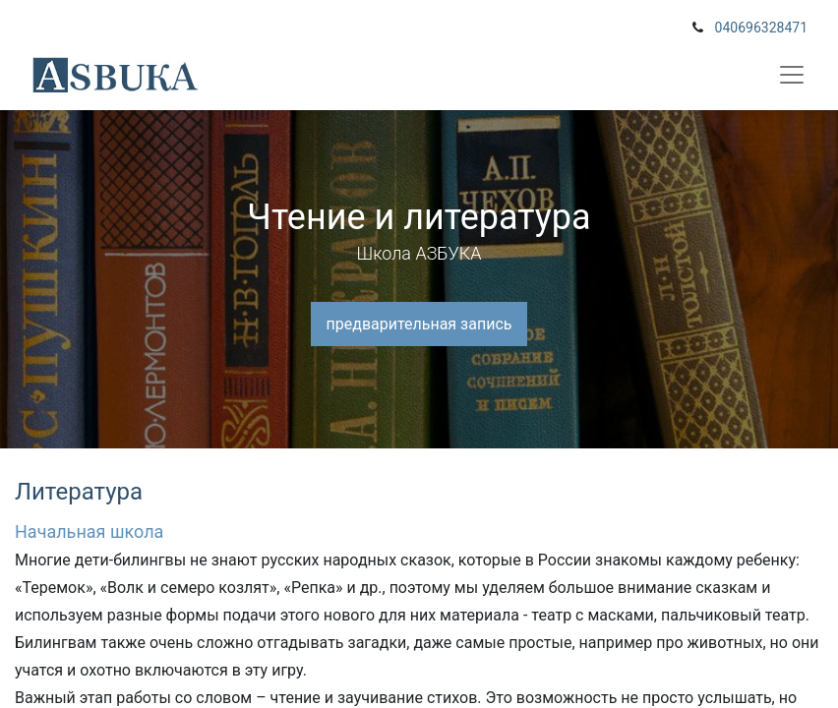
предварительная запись (419, 324)
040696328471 (761, 27)
